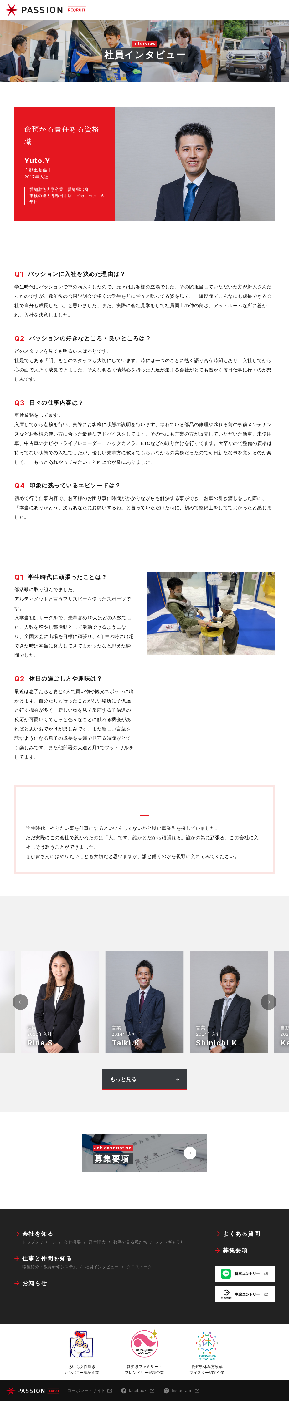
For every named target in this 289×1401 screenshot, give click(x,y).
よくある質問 (242, 1234)
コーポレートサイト (86, 1390)
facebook (138, 1390)
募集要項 (235, 1250)
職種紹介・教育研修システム (49, 1266)
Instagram (181, 1390)
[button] (268, 1002)
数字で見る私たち (130, 1242)
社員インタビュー (102, 1266)
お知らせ (34, 1283)
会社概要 (72, 1242)
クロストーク (139, 1266)
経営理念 (97, 1242)
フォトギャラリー (172, 1242)
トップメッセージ (39, 1242)
